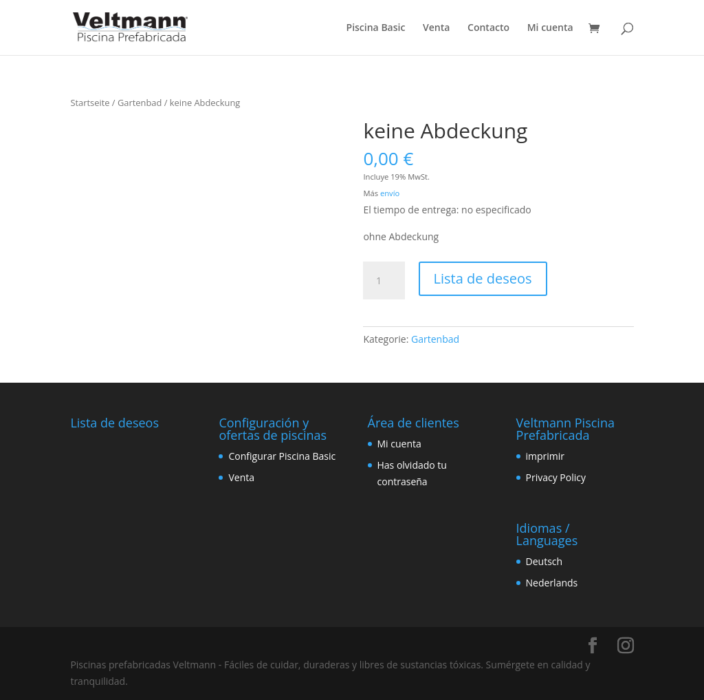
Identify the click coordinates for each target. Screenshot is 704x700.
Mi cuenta (550, 28)
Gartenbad (140, 102)
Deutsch (544, 561)
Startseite (89, 102)
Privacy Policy (556, 477)
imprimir (545, 456)
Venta (436, 28)
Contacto (488, 28)
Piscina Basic (376, 28)
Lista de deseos (483, 278)
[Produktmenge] (383, 281)
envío (389, 193)
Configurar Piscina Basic (282, 456)
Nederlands (552, 582)
